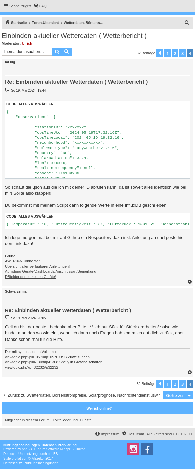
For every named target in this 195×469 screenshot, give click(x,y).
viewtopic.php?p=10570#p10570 (31, 357)
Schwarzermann (18, 291)
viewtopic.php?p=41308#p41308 (31, 362)
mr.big (10, 62)
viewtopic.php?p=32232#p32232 (31, 367)
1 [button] (167, 53)
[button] (159, 53)
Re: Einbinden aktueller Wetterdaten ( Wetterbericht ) (76, 82)
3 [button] (182, 53)
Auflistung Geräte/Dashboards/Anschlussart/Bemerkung (50, 271)
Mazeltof (38, 458)
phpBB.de (55, 454)
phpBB (27, 449)
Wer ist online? (99, 408)
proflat (16, 458)
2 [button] (175, 53)
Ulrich (27, 43)
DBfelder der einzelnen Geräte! (30, 277)
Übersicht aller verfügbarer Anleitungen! (37, 266)
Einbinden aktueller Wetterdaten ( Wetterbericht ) (74, 35)
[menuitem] (40, 6)
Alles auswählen (35, 104)
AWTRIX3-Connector (22, 261)
